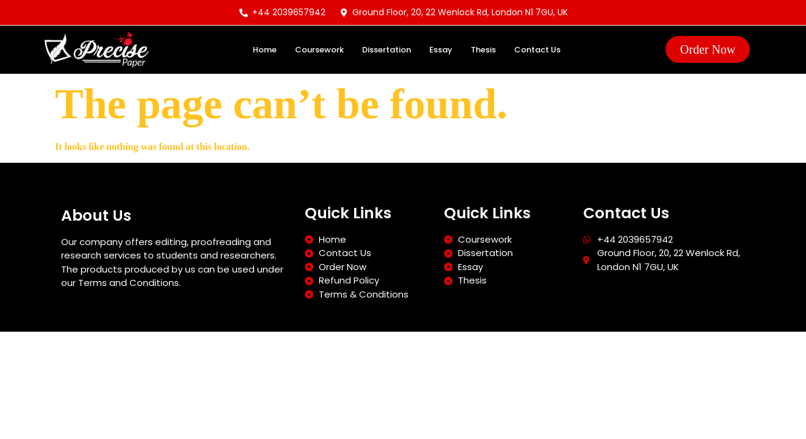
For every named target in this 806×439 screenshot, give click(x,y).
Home (265, 49)
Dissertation (386, 49)
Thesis (483, 49)
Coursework (319, 49)
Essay (440, 49)
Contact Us (537, 49)
